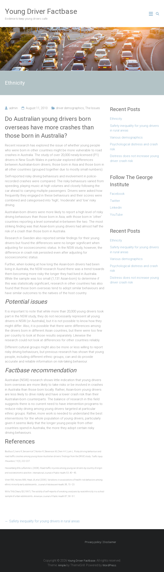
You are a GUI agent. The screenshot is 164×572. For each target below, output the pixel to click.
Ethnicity (116, 119)
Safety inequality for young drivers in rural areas (42, 521)
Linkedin (116, 207)
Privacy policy (93, 542)
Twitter (115, 201)
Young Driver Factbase (41, 11)
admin (13, 108)
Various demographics (126, 137)
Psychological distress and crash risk (134, 146)
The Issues (92, 108)
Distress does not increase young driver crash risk (134, 158)
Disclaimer (109, 542)
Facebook (117, 194)
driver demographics (70, 108)
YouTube (116, 215)
